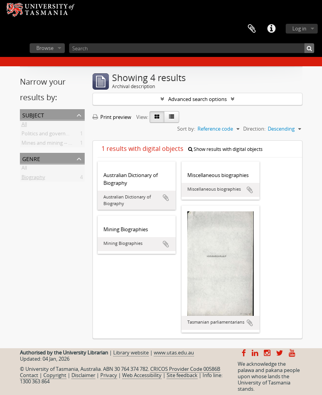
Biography (33, 178)
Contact (29, 375)
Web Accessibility (142, 375)
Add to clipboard (166, 198)
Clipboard (252, 29)
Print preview (112, 116)
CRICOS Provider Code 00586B (185, 368)
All (24, 125)
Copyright (54, 375)
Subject (33, 114)
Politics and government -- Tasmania (63, 134)
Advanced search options (197, 99)
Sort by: (186, 128)
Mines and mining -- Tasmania (56, 144)
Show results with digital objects (225, 149)
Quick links (271, 29)
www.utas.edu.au (174, 352)
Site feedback (182, 375)
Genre (31, 158)
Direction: (254, 128)
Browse (44, 47)
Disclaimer (83, 375)
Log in (299, 28)
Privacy (108, 375)
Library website (131, 352)
